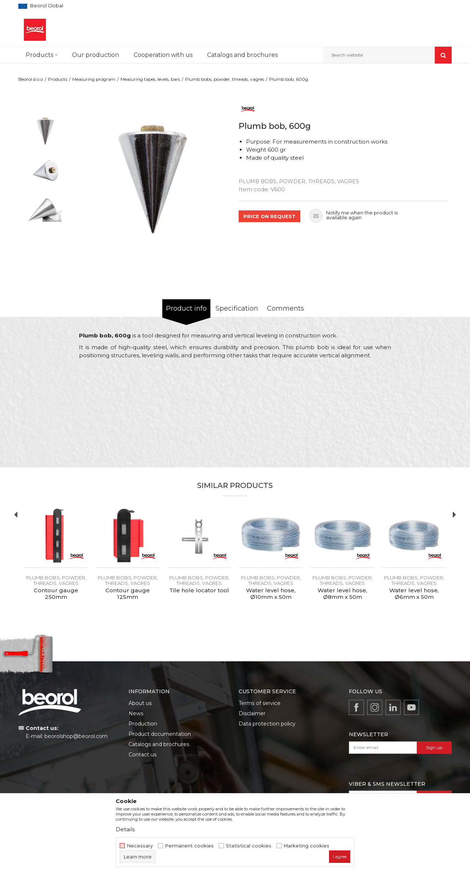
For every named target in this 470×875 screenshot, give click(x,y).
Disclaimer (252, 713)
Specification (237, 308)
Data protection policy (267, 723)
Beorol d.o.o (30, 79)
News (136, 713)
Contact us (142, 754)
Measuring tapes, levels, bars (150, 79)
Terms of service (260, 703)
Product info (186, 308)
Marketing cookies (306, 846)
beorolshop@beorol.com (76, 736)
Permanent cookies (189, 846)
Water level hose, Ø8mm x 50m (342, 593)
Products (57, 79)
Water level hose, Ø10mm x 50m (271, 593)
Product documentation (160, 734)
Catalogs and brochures (159, 744)
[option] (45, 131)
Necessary (140, 846)
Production (143, 723)
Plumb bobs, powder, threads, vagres (224, 79)
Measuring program (93, 79)
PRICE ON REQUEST (269, 216)
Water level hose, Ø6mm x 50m (414, 593)
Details (125, 829)
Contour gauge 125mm (127, 593)
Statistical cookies (248, 846)
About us (140, 703)
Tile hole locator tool (199, 590)
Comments (285, 308)
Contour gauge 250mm (56, 593)
